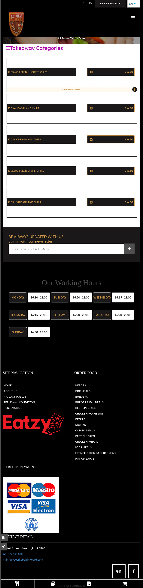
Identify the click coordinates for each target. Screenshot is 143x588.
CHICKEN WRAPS (86, 441)
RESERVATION (13, 408)
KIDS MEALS (83, 447)
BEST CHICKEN (85, 436)
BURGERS (81, 396)
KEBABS (80, 385)
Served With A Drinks (97, 89)
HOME (8, 385)
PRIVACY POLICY (15, 396)
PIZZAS (80, 419)
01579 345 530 (13, 554)
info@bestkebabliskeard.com (23, 559)
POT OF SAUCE (84, 458)
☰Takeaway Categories (34, 48)
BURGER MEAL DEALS (89, 402)
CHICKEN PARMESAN (89, 413)
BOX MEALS (82, 391)
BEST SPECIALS (85, 408)
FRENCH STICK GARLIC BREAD (95, 453)
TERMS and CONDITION (19, 402)
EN (132, 3)
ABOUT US (10, 391)
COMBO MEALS (85, 430)
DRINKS (80, 425)
